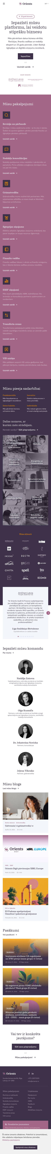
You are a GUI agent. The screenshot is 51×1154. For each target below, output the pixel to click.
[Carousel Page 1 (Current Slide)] (18, 636)
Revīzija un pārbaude (10, 1095)
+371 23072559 (33, 1078)
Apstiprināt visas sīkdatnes (25, 1147)
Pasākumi (31, 1104)
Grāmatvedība (8, 1098)
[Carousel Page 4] (23, 636)
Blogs (30, 1107)
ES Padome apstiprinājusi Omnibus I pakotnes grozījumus (21, 912)
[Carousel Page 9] (32, 636)
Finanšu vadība (8, 1107)
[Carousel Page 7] (29, 636)
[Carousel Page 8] (31, 636)
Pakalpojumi (32, 1095)
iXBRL (30, 1101)
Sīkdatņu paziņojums (11, 1140)
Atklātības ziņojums (35, 1110)
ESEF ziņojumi (8, 1110)
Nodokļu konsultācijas (11, 1101)
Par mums (31, 1098)
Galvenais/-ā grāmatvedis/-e (19, 825)
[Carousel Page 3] (21, 636)
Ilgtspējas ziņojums (10, 1104)
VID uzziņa (7, 1116)
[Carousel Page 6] (27, 636)
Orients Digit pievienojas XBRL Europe (24, 868)
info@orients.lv (33, 1081)
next (48, 613)
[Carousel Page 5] (25, 636)
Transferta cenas (9, 1113)
